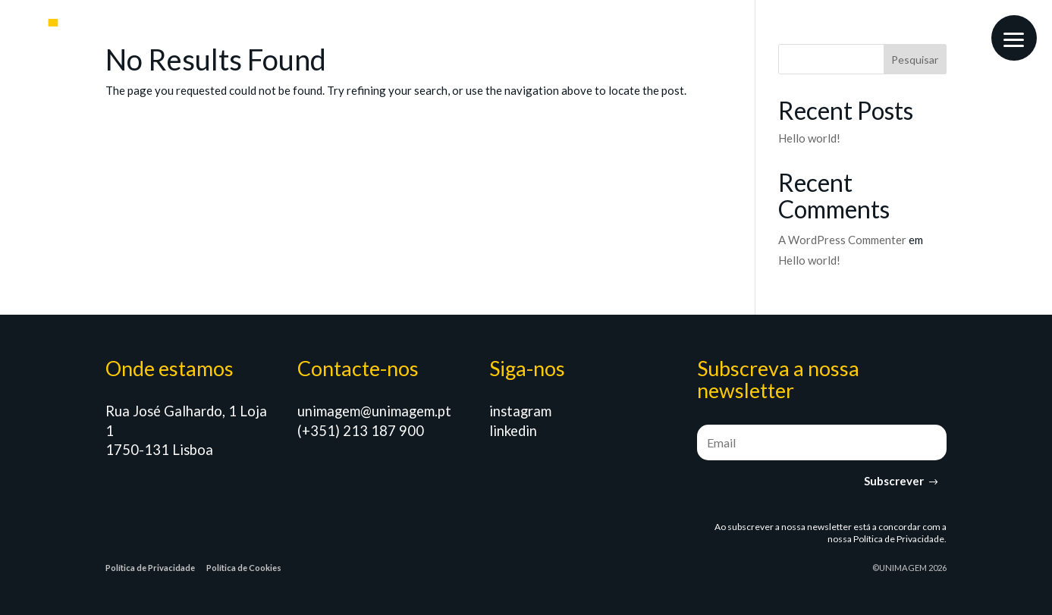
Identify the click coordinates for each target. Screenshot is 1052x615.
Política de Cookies (243, 568)
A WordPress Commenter (842, 239)
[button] (1014, 38)
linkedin (513, 430)
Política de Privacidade (898, 538)
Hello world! (809, 138)
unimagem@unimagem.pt (374, 411)
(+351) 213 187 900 (360, 430)
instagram (520, 411)
